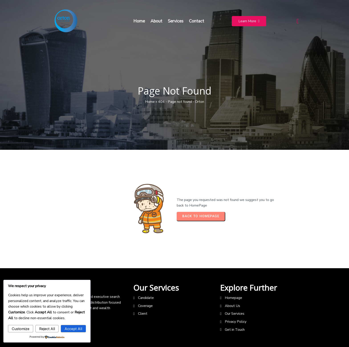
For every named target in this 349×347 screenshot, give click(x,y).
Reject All (47, 329)
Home (150, 101)
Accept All (73, 329)
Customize (20, 329)
